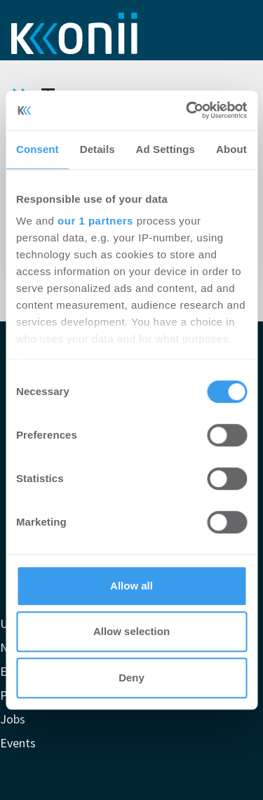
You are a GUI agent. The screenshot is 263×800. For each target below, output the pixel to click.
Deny (131, 678)
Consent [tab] (37, 149)
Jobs (12, 719)
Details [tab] (97, 149)
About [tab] (231, 149)
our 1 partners (95, 221)
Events (18, 743)
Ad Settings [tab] (165, 149)
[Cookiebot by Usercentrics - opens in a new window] (187, 110)
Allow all (131, 586)
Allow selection (131, 631)
